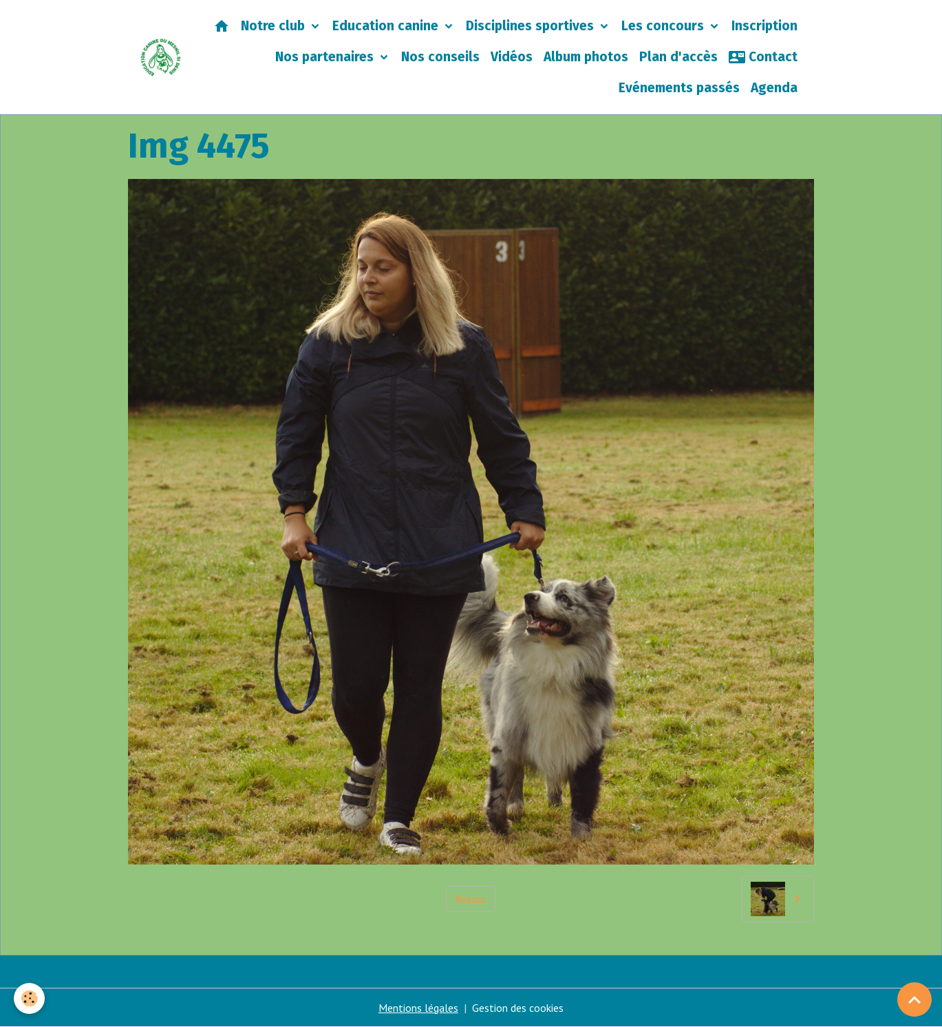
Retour (470, 899)
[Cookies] (29, 998)
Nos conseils (440, 57)
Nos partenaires (326, 57)
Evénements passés (679, 88)
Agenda (774, 88)
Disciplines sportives (531, 26)
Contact (763, 57)
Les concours (664, 26)
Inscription (764, 26)
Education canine (387, 26)
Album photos (586, 57)
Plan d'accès (678, 57)
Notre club (274, 26)
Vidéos (512, 57)
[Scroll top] (914, 999)
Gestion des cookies (518, 1008)
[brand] (160, 57)
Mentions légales (418, 1008)
